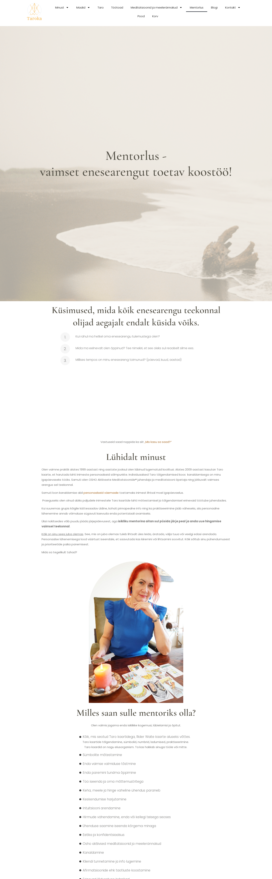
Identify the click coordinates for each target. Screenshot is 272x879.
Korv (155, 16)
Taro (101, 7)
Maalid (83, 7)
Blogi (214, 7)
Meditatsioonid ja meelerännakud (156, 7)
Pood (141, 16)
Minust (62, 7)
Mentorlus (196, 7)
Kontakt (232, 7)
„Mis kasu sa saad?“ (158, 442)
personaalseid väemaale (101, 493)
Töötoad (117, 7)
